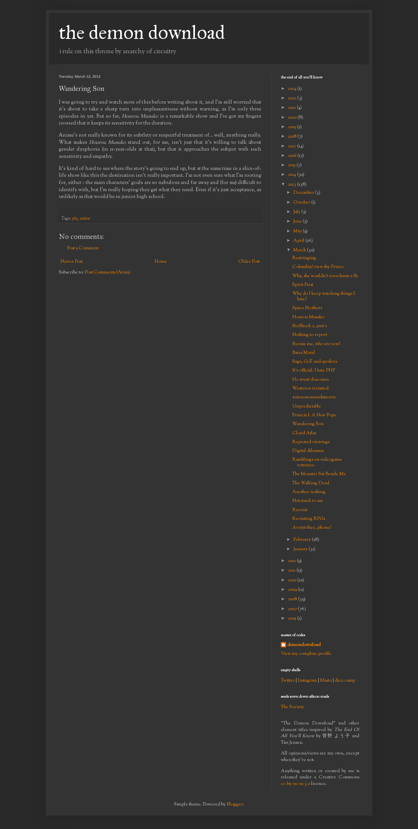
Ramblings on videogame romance (317, 462)
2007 (293, 609)
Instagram (307, 680)
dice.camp (345, 680)
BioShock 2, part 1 (309, 326)
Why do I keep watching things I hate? (323, 296)
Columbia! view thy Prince (318, 267)
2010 (292, 580)
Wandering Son (308, 424)
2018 (292, 136)
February (302, 540)
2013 (292, 184)
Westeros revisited (310, 388)
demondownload (304, 645)
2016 (292, 156)
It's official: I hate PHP (313, 370)
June (298, 221)
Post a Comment (83, 248)
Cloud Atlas (304, 433)
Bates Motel (303, 353)
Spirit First (302, 285)
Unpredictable (306, 406)
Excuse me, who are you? (316, 344)
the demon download (142, 32)
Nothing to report (309, 335)
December (304, 193)
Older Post (249, 261)
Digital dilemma (308, 451)
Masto (326, 680)
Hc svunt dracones (310, 379)
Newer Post (71, 261)
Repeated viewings (311, 442)
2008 (293, 599)
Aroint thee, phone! (311, 527)
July (297, 212)
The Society (292, 707)
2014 (292, 175)
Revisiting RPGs (308, 519)
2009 (293, 590)
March (300, 250)
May (298, 231)
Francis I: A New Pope (314, 415)
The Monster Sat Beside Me (319, 474)
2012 (292, 561)
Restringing (304, 258)
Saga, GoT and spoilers (314, 361)
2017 (292, 146)
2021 (292, 108)
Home (160, 261)
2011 (292, 570)
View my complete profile (306, 654)
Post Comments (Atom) (107, 272)
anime (85, 219)
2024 (292, 89)
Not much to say (307, 501)
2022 (292, 98)
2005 (292, 618)
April (299, 241)
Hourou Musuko (308, 317)
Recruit (299, 510)
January (301, 549)
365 (74, 219)
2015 (292, 165)
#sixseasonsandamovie (314, 397)
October (302, 202)
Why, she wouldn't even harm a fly (325, 276)
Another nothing (309, 492)
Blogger (235, 804)
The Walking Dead (310, 483)
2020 (292, 117)
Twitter (288, 680)
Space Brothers (307, 308)
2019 (292, 127)
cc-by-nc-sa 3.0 (295, 784)
